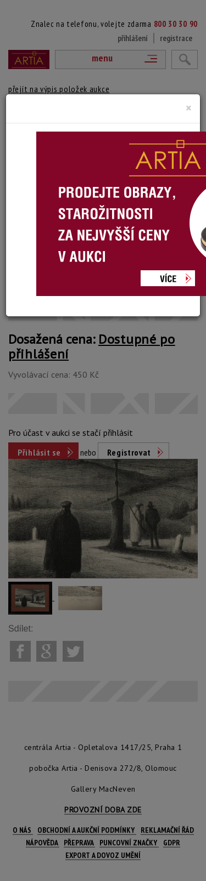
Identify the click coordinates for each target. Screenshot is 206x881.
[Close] (189, 108)
